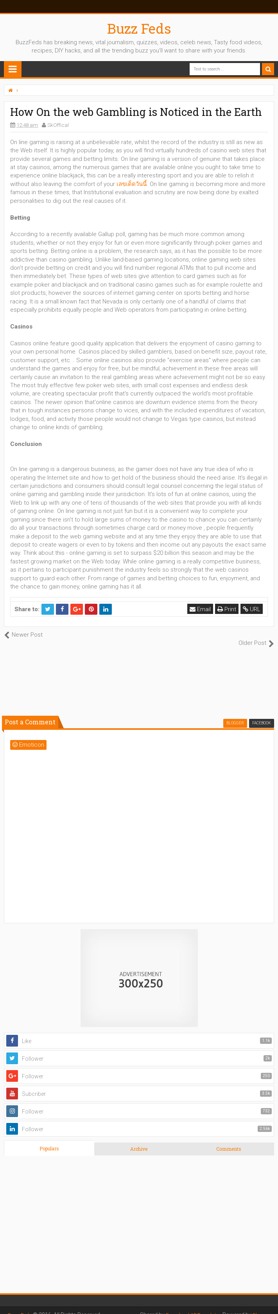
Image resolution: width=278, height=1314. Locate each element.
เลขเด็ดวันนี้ (132, 184)
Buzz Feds (139, 28)
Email (201, 609)
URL (252, 609)
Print (227, 609)
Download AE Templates (190, 1306)
